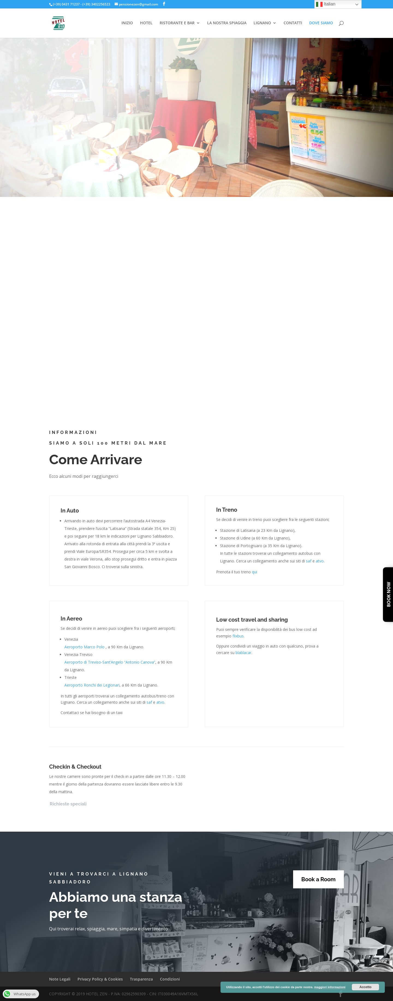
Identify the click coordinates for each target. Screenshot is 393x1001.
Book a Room (318, 879)
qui (254, 571)
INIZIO (127, 23)
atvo (320, 561)
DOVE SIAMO (321, 23)
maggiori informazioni (330, 987)
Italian (325, 4)
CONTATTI (293, 23)
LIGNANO (262, 23)
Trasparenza (141, 979)
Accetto (365, 987)
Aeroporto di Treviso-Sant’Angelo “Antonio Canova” (109, 662)
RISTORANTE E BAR (177, 23)
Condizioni (170, 979)
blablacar (243, 652)
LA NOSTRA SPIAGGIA (226, 23)
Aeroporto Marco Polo (84, 646)
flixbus (238, 636)
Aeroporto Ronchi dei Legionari (92, 685)
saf (308, 561)
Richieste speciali (68, 804)
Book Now (389, 594)
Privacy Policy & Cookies (100, 979)
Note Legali (59, 979)
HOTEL (146, 23)
